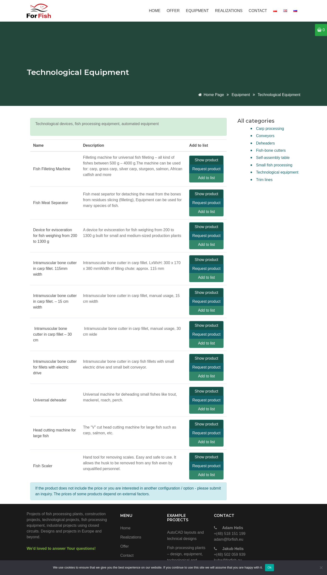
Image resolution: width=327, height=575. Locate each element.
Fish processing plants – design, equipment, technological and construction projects (186, 557)
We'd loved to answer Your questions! (61, 548)
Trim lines (264, 180)
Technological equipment (279, 95)
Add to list (206, 178)
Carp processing (270, 129)
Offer (173, 11)
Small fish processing (274, 165)
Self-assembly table (273, 158)
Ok (269, 567)
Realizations (228, 11)
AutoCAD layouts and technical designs (185, 535)
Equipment (197, 11)
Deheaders (265, 143)
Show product (206, 160)
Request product (206, 169)
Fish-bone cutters (271, 150)
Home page (211, 95)
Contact (258, 11)
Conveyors (265, 136)
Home (154, 11)
